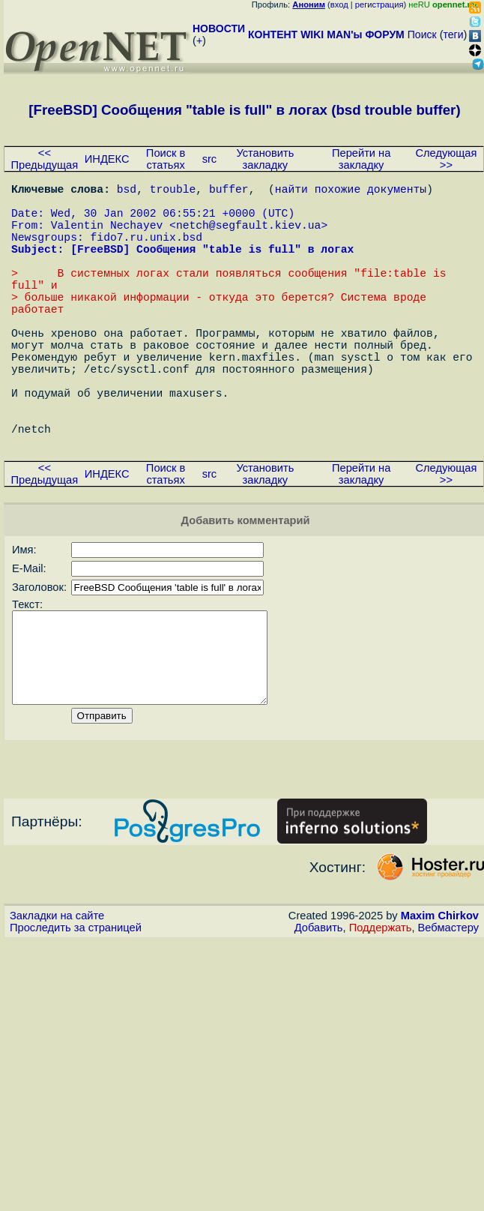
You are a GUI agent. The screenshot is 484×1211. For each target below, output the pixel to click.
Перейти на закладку (361, 159)
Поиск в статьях (165, 159)
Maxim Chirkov (440, 997)
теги (454, 34)
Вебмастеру (448, 1009)
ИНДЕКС (107, 159)
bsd (126, 191)
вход (339, 4)
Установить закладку (265, 159)
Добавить (318, 1009)
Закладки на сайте (57, 997)
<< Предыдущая (45, 159)
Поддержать (380, 1009)
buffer (229, 191)
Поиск (422, 34)
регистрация (379, 4)
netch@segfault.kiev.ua (248, 236)
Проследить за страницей (76, 1009)
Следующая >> (446, 159)
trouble (173, 191)
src (209, 159)
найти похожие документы (350, 191)
